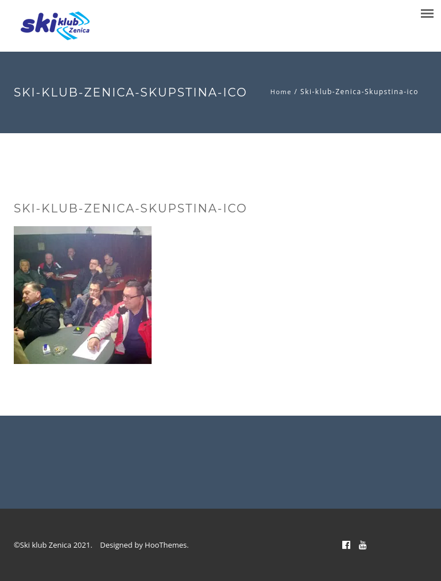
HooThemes (166, 545)
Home (281, 91)
